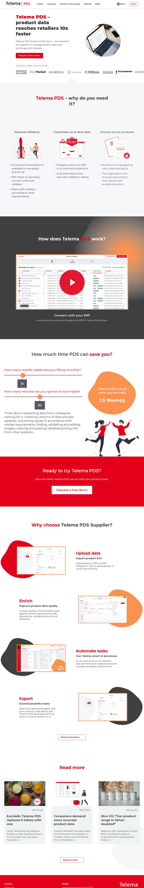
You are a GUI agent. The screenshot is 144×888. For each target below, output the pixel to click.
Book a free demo (70, 737)
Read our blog (70, 860)
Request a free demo (29, 55)
